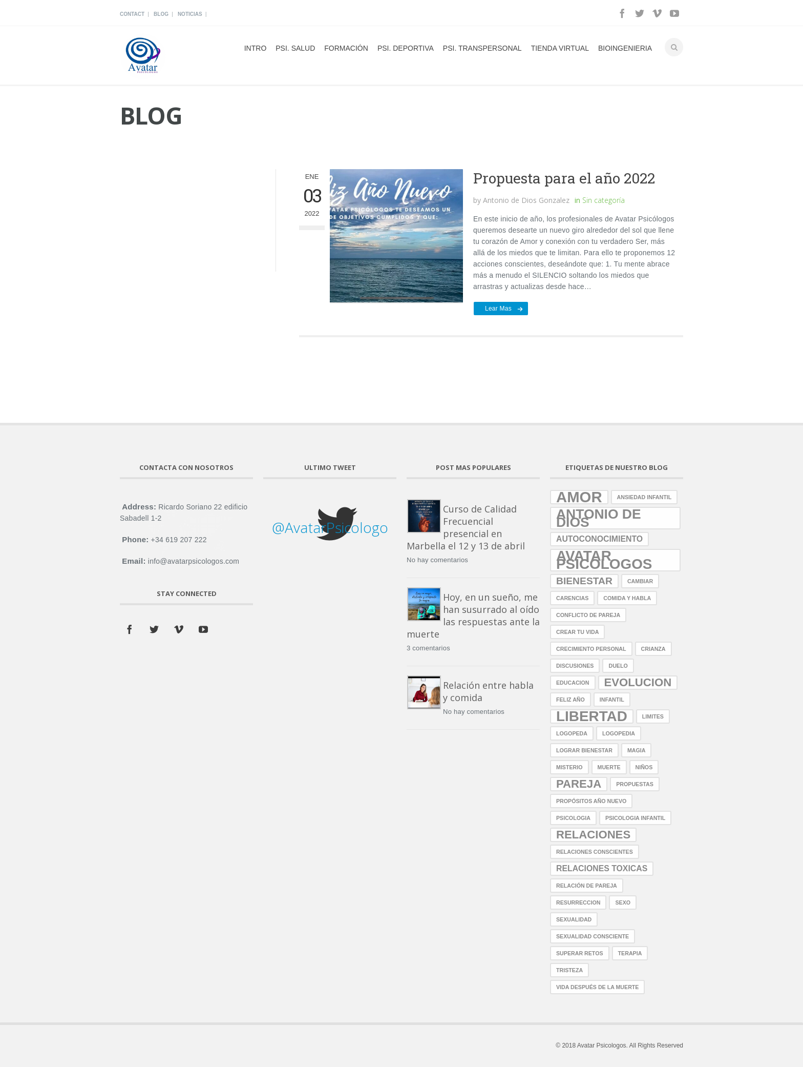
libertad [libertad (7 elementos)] (591, 716)
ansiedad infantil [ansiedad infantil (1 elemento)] (644, 497)
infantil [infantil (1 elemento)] (612, 699)
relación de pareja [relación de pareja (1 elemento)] (586, 886)
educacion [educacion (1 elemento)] (572, 683)
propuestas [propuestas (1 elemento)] (634, 784)
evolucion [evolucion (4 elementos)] (638, 682)
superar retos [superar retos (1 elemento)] (579, 953)
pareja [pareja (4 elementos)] (578, 783)
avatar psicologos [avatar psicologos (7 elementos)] (604, 560)
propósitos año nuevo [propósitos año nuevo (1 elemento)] (591, 801)
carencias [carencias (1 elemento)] (572, 598)
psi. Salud (295, 48)
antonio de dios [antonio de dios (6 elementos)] (598, 518)
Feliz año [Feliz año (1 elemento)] (570, 699)
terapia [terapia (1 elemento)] (630, 953)
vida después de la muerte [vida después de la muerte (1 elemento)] (597, 987)
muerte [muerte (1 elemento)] (609, 767)
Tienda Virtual (560, 48)
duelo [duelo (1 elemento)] (617, 666)
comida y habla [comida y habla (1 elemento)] (627, 598)
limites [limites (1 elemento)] (653, 716)
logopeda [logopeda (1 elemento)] (571, 733)
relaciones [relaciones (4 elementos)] (593, 834)
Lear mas (498, 308)
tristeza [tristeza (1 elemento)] (569, 970)
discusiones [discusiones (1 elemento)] (575, 666)
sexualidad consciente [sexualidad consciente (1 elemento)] (592, 936)
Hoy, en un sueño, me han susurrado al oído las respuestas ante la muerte (473, 615)
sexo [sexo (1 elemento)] (622, 902)
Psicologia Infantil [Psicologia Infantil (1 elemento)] (635, 818)
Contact (132, 14)
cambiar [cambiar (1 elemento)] (640, 581)
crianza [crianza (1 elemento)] (653, 649)
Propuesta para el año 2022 (564, 178)
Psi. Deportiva (405, 48)
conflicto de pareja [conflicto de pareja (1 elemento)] (588, 615)
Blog (161, 14)
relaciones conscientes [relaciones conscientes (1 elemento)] (594, 852)
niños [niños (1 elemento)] (644, 767)
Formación (346, 48)
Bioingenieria (625, 48)
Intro (255, 48)
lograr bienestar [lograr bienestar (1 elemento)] (584, 750)
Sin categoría (603, 200)
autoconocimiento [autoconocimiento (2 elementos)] (599, 539)
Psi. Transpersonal (482, 48)
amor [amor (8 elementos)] (579, 497)
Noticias (190, 14)
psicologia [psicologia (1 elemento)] (573, 818)
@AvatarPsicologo (330, 527)
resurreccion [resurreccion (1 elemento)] (578, 902)
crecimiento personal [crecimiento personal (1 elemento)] (591, 649)
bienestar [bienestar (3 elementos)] (584, 581)
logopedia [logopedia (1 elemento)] (618, 733)
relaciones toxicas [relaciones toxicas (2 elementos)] (601, 868)
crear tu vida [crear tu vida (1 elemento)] (577, 632)
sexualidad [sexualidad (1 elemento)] (573, 919)
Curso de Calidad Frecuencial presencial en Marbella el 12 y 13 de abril (466, 527)
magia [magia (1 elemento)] (636, 750)
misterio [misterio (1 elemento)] (569, 767)
